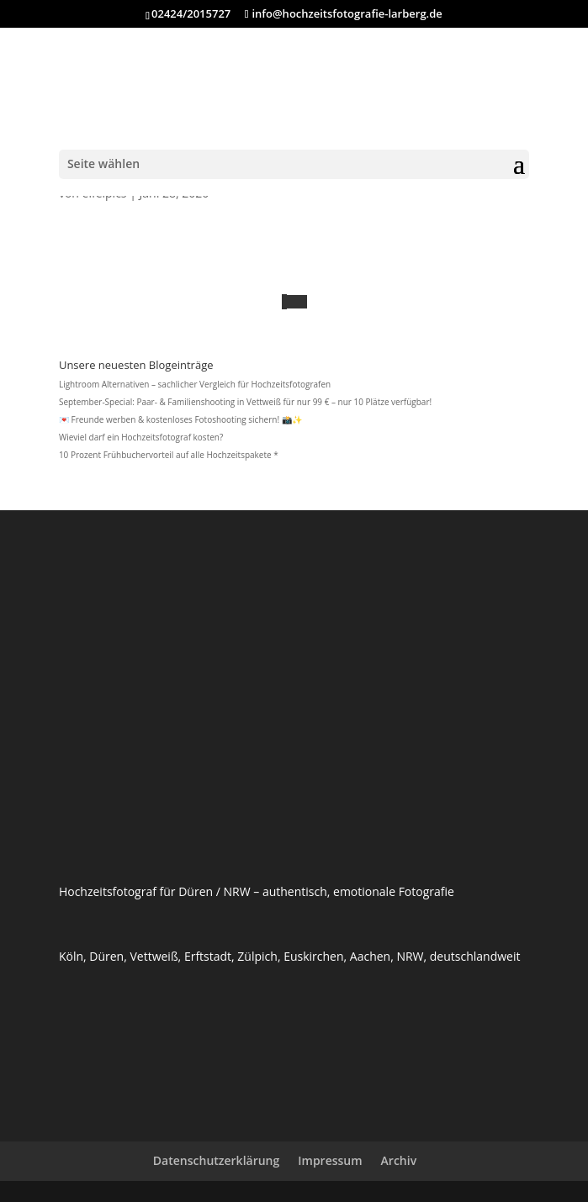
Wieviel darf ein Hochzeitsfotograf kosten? (141, 437)
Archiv (399, 1160)
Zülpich (257, 956)
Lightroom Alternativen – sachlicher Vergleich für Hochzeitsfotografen (195, 384)
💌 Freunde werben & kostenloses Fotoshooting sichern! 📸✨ (180, 419)
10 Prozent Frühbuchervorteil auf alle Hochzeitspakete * (168, 455)
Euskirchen (313, 956)
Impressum (330, 1160)
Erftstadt (207, 956)
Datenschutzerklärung (216, 1160)
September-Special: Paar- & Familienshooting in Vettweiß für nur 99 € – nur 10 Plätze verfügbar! (245, 402)
